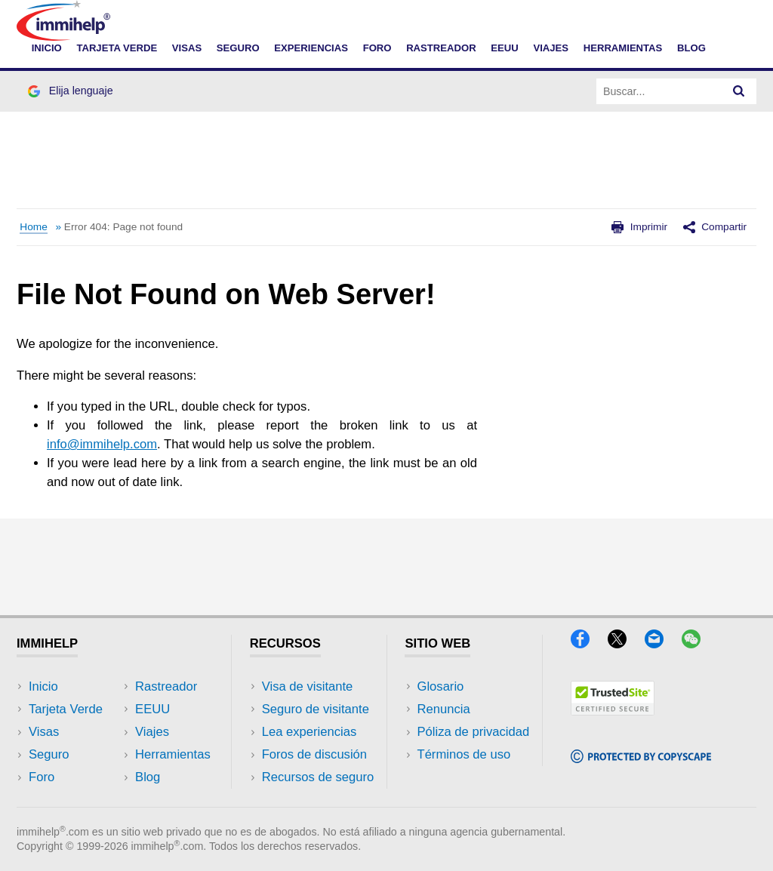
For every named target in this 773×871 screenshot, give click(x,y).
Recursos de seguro (318, 777)
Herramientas (173, 754)
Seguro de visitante (315, 709)
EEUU (504, 48)
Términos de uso (463, 754)
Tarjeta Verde (66, 709)
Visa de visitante (307, 686)
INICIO (47, 48)
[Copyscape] (641, 758)
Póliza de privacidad (473, 732)
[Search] (739, 91)
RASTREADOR (441, 48)
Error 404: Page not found (123, 226)
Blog (691, 48)
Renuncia (443, 709)
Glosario (440, 686)
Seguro (49, 754)
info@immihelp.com (102, 444)
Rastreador (166, 686)
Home (33, 226)
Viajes (152, 732)
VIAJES (550, 48)
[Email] (661, 643)
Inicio (43, 686)
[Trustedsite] (612, 711)
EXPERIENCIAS (311, 48)
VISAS (187, 48)
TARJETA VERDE (116, 48)
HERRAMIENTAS (623, 48)
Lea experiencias (309, 732)
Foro (41, 777)
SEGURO (238, 48)
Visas (44, 732)
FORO (377, 48)
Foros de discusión (314, 754)
